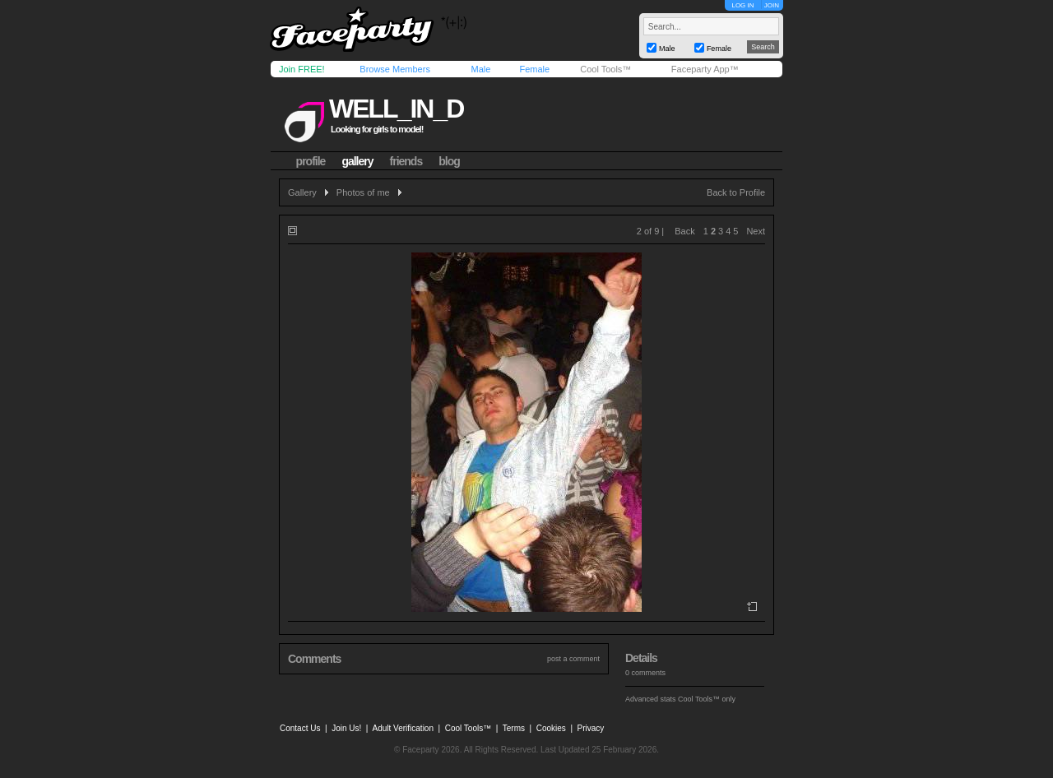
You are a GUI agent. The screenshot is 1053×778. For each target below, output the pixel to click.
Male (480, 69)
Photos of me (363, 192)
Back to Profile (736, 192)
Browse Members (395, 69)
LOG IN (742, 5)
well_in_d (396, 108)
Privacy (591, 728)
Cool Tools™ (605, 69)
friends (406, 161)
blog (449, 161)
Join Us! (346, 728)
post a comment (573, 659)
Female (534, 69)
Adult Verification (403, 728)
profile (311, 161)
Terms (514, 728)
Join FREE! (302, 69)
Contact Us (300, 728)
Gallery (302, 192)
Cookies (551, 728)
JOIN (771, 5)
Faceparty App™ (705, 69)
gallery (357, 161)
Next (755, 231)
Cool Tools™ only (706, 699)
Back (684, 231)
